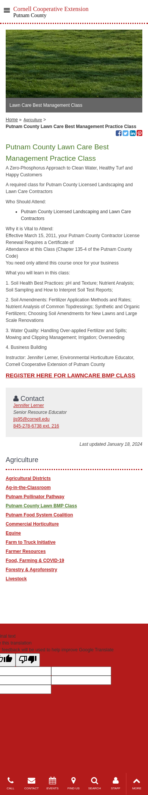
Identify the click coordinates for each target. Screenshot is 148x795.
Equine (13, 533)
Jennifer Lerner (28, 405)
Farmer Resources (26, 551)
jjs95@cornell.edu (31, 419)
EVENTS (52, 783)
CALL (10, 783)
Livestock (16, 578)
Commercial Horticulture (32, 524)
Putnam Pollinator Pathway (35, 496)
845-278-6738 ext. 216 (36, 426)
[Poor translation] (28, 660)
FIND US (73, 783)
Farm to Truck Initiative (30, 542)
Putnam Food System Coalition (39, 515)
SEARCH (94, 783)
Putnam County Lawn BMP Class (41, 505)
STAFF (115, 783)
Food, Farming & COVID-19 (35, 560)
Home (12, 119)
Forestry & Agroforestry (31, 569)
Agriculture (33, 120)
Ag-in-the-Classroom (28, 487)
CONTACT (31, 783)
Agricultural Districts (28, 478)
